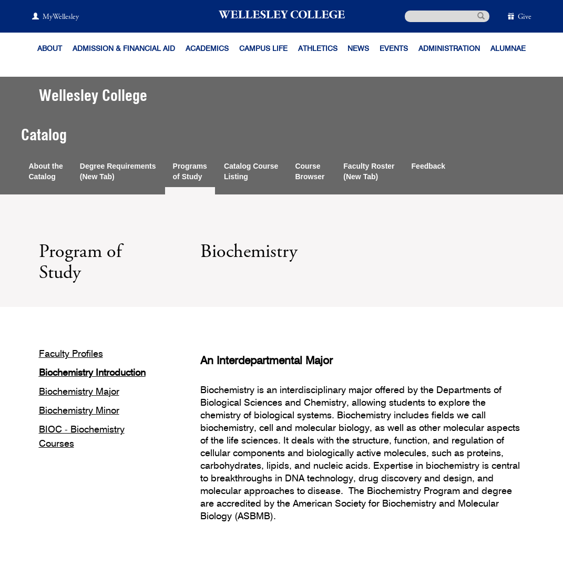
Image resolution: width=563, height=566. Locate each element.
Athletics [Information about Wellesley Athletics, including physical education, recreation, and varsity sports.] (317, 49)
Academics (207, 49)
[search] (447, 16)
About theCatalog (46, 171)
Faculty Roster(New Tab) (368, 171)
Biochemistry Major (79, 392)
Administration (449, 49)
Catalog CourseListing (251, 171)
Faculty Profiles (71, 354)
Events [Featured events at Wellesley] (394, 49)
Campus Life (263, 49)
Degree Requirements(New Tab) (118, 171)
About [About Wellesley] (49, 49)
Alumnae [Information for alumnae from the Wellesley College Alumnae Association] (508, 49)
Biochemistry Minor (79, 411)
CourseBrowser (310, 171)
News (358, 49)
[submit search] (481, 15)
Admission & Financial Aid (124, 49)
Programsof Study (190, 171)
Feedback (429, 166)
